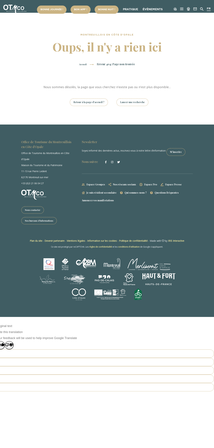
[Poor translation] (9, 346)
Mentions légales (76, 241)
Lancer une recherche (132, 102)
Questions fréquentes (167, 189)
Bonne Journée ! (62, 10)
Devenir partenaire (54, 241)
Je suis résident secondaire (101, 189)
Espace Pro (150, 181)
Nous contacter (33, 210)
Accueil (83, 64)
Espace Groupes (95, 181)
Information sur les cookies (102, 241)
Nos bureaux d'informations (40, 221)
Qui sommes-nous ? (136, 189)
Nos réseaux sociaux (124, 181)
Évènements (151, 10)
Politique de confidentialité (133, 241)
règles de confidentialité (100, 247)
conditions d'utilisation (129, 247)
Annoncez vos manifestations (98, 197)
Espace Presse (173, 181)
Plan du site (36, 241)
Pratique (130, 10)
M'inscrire (180, 149)
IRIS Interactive (176, 241)
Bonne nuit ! (109, 10)
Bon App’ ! (87, 10)
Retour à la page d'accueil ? (88, 102)
